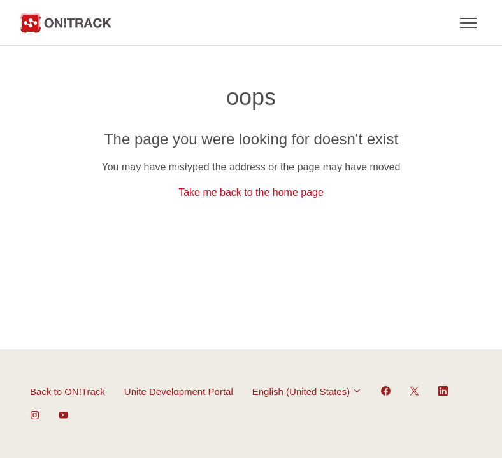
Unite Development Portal (178, 391)
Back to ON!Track (67, 391)
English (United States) (307, 391)
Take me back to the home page (251, 192)
